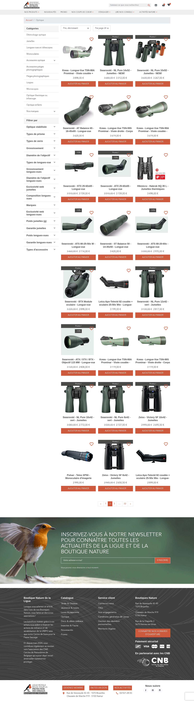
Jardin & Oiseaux (69, 603)
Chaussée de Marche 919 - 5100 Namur (85, 696)
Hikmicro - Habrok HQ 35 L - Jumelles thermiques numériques (152, 189)
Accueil (29, 20)
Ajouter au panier (78, 84)
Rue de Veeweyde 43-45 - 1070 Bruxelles (86, 693)
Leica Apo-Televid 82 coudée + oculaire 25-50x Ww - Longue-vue (153, 478)
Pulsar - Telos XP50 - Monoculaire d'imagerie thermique (78, 478)
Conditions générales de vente (113, 617)
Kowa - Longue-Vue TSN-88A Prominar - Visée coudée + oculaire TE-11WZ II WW (78, 73)
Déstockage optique (36, 35)
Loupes (29, 83)
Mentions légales (106, 629)
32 (125, 504)
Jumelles (30, 41)
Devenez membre (73, 688)
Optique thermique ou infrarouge (36, 97)
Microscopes (32, 89)
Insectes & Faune (69, 626)
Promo (64, 634)
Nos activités (123, 688)
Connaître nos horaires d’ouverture (152, 633)
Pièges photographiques (37, 76)
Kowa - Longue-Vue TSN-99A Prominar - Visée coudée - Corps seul (153, 131)
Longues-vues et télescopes (39, 48)
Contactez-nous (106, 603)
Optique (65, 617)
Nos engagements (107, 612)
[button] (163, 5)
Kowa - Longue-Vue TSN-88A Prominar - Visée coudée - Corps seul (115, 362)
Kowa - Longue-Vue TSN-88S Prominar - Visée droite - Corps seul (153, 362)
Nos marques (32, 111)
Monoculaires (32, 54)
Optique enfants (34, 105)
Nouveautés (67, 630)
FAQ (100, 608)
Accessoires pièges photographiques (35, 68)
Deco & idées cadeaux (72, 621)
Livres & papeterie (70, 612)
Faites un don (99, 688)
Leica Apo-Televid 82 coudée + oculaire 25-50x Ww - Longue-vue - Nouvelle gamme (116, 304)
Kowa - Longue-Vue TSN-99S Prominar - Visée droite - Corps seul (115, 131)
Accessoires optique (35, 60)
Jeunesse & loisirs (70, 608)
